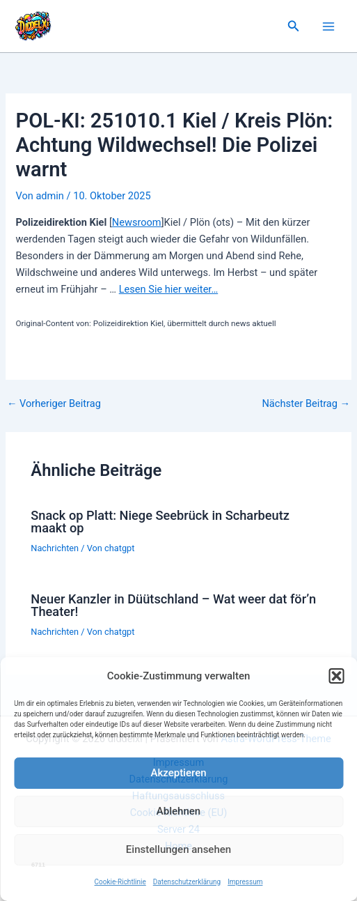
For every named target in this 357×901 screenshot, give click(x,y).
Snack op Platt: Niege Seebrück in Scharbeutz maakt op (160, 521)
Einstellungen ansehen (178, 849)
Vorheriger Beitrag (54, 404)
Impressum (245, 882)
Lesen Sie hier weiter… (168, 289)
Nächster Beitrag (306, 404)
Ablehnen (178, 811)
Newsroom (136, 222)
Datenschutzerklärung (187, 882)
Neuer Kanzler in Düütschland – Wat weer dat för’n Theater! (173, 605)
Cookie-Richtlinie (120, 882)
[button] (336, 676)
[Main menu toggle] (328, 26)
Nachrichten (55, 548)
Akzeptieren (178, 773)
